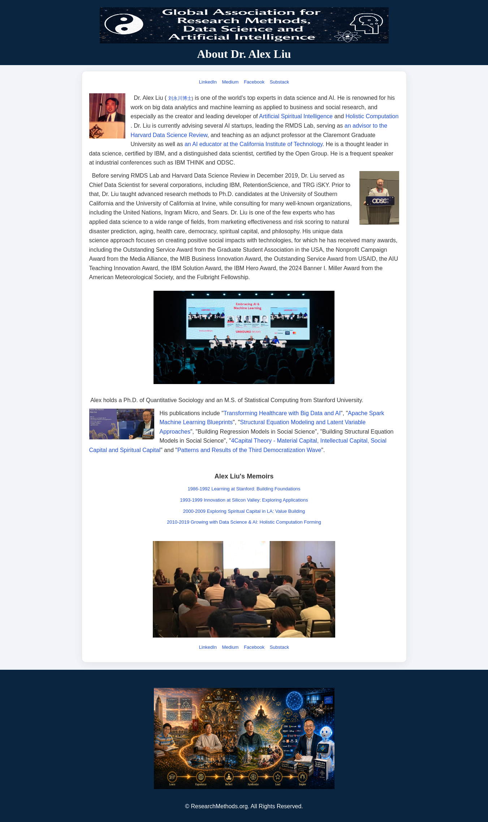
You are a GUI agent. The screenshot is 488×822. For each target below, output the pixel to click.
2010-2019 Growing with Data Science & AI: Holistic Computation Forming (244, 522)
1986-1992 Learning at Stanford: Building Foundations (243, 488)
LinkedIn (208, 82)
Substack (279, 82)
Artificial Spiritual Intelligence (296, 116)
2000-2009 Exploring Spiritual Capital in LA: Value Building (244, 511)
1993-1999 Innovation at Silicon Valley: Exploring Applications (244, 500)
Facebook (254, 82)
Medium (230, 82)
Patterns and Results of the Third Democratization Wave (249, 450)
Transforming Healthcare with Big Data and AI (282, 413)
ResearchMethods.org (219, 806)
